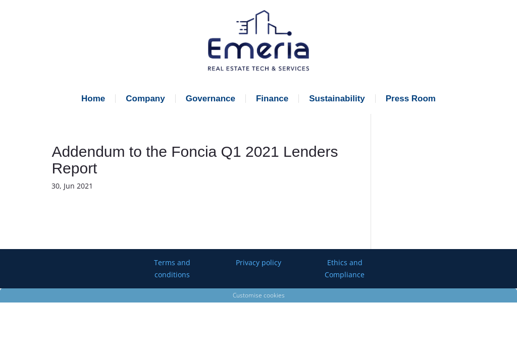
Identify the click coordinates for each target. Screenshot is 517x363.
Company (145, 98)
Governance (210, 98)
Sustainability (337, 98)
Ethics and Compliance (345, 268)
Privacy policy (258, 262)
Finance (272, 98)
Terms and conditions (172, 268)
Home (93, 98)
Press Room (411, 98)
